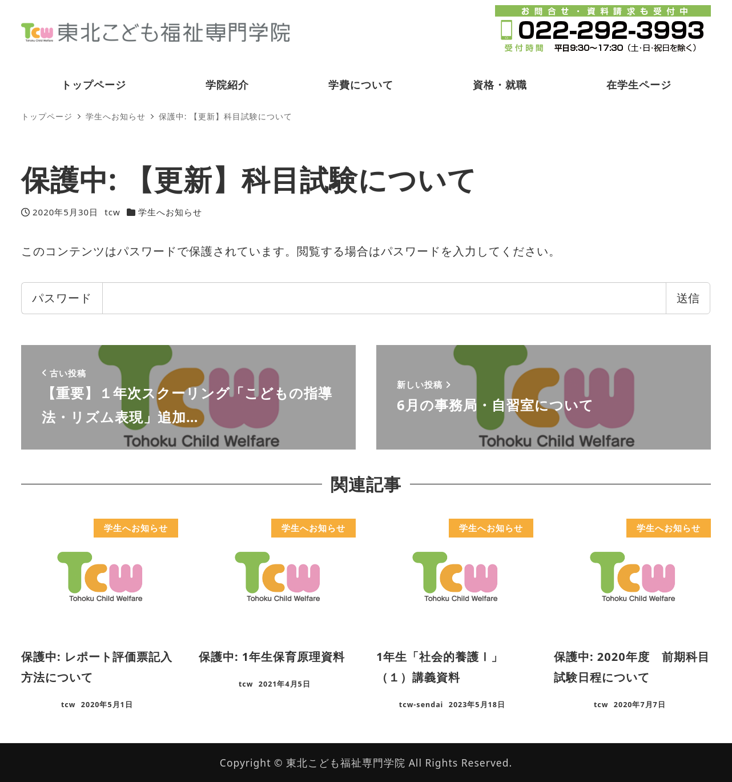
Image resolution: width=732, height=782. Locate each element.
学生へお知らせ (170, 212)
